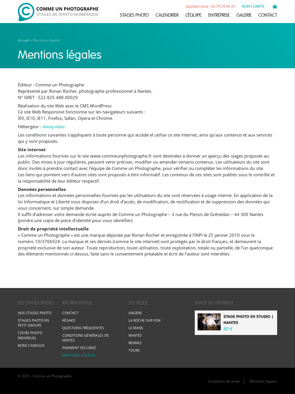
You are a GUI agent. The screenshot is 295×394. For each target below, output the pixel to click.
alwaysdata (53, 126)
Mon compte (253, 6)
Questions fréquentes (83, 328)
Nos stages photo (35, 313)
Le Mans (135, 328)
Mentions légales (78, 355)
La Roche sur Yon (144, 320)
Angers (135, 313)
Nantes (135, 335)
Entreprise (219, 15)
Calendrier (167, 15)
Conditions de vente (224, 381)
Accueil (23, 40)
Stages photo (134, 15)
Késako (68, 320)
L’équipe (193, 15)
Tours (134, 350)
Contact (267, 15)
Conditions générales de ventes (85, 337)
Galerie (244, 15)
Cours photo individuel (30, 335)
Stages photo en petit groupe (33, 322)
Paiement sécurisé (79, 348)
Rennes (135, 343)
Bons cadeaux (31, 345)
